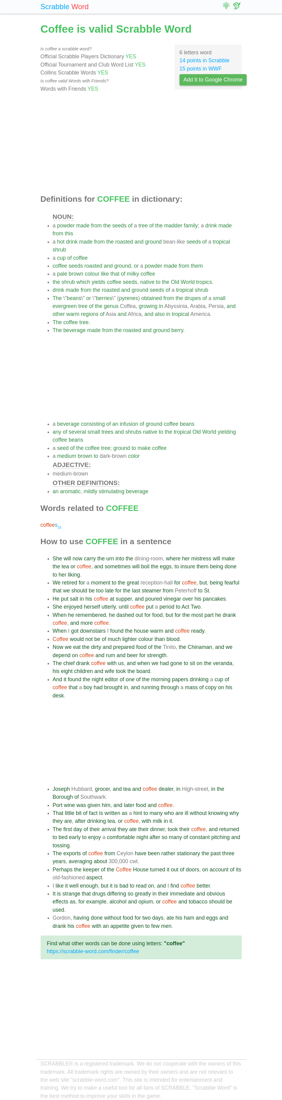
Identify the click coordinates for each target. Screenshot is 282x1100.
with (111, 663)
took (121, 671)
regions (89, 314)
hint (138, 813)
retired (69, 583)
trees (107, 432)
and (139, 242)
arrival (109, 829)
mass (191, 687)
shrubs (133, 432)
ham (189, 918)
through (170, 687)
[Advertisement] (141, 143)
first (67, 829)
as (124, 813)
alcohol (118, 902)
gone (176, 663)
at (112, 599)
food (157, 615)
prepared (123, 647)
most (197, 615)
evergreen (65, 306)
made (83, 226)
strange (71, 894)
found (116, 631)
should (79, 591)
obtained (151, 298)
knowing (218, 813)
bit (79, 813)
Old (175, 282)
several (77, 432)
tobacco (198, 902)
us (121, 663)
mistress (201, 558)
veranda (223, 663)
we (66, 591)
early (74, 837)
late (109, 591)
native (147, 282)
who (169, 813)
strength (156, 655)
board (143, 671)
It (54, 894)
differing (116, 894)
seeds (119, 226)
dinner (157, 829)
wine (69, 805)
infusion (129, 424)
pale (62, 274)
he (71, 615)
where (173, 558)
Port (57, 805)
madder (173, 226)
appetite (120, 926)
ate (133, 829)
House (140, 870)
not (89, 639)
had (164, 663)
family (191, 226)
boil (145, 566)
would (77, 639)
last (136, 591)
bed (63, 837)
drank (229, 615)
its (238, 870)
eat (76, 647)
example (96, 902)
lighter (129, 639)
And (57, 679)
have (140, 853)
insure (187, 566)
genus (111, 306)
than (160, 639)
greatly (143, 894)
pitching (220, 837)
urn (110, 558)
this (69, 233)
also (160, 314)
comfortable (121, 837)
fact (93, 813)
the (107, 226)
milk (157, 821)
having (81, 918)
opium (145, 902)
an (115, 424)
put (64, 599)
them (197, 266)
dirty (96, 647)
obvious (216, 894)
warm (73, 314)
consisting (93, 424)
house (141, 631)
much (114, 639)
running (150, 687)
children (83, 671)
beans (74, 298)
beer (132, 655)
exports (72, 853)
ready (197, 631)
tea (65, 566)
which (83, 282)
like (105, 274)
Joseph (61, 789)
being (216, 566)
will (67, 558)
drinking (199, 679)
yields (98, 282)
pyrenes (128, 298)
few (155, 926)
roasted (124, 242)
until (123, 607)
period (166, 607)
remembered (91, 615)
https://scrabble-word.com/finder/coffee (93, 951)
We (57, 583)
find (174, 886)
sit (192, 663)
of (130, 226)
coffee (80, 258)
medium (66, 456)
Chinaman (200, 647)
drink (211, 226)
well (73, 886)
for (82, 583)
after (80, 821)
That (58, 813)
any (57, 432)
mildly (90, 491)
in (161, 306)
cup (61, 258)
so (165, 837)
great (133, 583)
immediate (182, 894)
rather (168, 853)
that (114, 274)
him (106, 805)
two (146, 918)
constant (200, 837)
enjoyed (73, 607)
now (77, 558)
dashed (125, 615)
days (157, 918)
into (120, 558)
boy (88, 687)
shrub (59, 250)
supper (124, 599)
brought (113, 687)
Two (195, 607)
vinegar (172, 599)
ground (153, 242)
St (206, 591)
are (179, 813)
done (231, 566)
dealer (166, 789)
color (134, 456)
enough (89, 886)
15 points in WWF (201, 69)
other (59, 314)
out (139, 615)
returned (229, 829)
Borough (63, 797)
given (93, 805)
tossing (61, 845)
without (198, 813)
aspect (94, 877)
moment (100, 583)
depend (62, 655)
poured (153, 599)
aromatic (70, 491)
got (74, 631)
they (58, 821)
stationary (188, 853)
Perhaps (63, 870)
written (112, 813)
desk (58, 696)
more (86, 623)
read (141, 886)
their (95, 829)
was (81, 805)
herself (92, 607)
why (234, 813)
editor (111, 679)
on (75, 655)
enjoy (94, 837)
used (58, 910)
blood (173, 639)
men (166, 926)
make (144, 448)
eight (67, 671)
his (88, 599)
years (59, 861)
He (56, 599)
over (188, 599)
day (77, 829)
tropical (221, 242)
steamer (151, 591)
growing (148, 306)
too (99, 591)
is (101, 813)
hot (60, 242)
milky (133, 274)
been (154, 853)
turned (157, 870)
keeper (91, 870)
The (57, 298)
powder (66, 226)
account (219, 870)
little (69, 813)
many (155, 813)
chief (69, 663)
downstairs (93, 631)
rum (110, 655)
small (219, 298)
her (186, 558)
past (216, 853)
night (97, 679)
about (100, 861)
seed (63, 448)
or (136, 266)
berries (104, 298)
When (60, 615)
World (188, 282)
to (158, 282)
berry (177, 330)
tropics (204, 282)
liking (74, 575)
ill (186, 813)
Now (58, 647)
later (129, 805)
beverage (74, 330)
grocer (102, 789)
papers (180, 679)
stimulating (111, 491)
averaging (80, 861)
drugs (99, 894)
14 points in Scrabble (205, 60)
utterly (109, 607)
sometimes (117, 566)
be (92, 591)
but (203, 583)
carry (90, 558)
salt (74, 599)
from (96, 226)
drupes (192, 298)
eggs (165, 566)
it (65, 679)
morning (160, 679)
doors (192, 870)
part (208, 615)
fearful (231, 583)
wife (109, 671)
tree (143, 226)
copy (210, 687)
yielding (227, 432)
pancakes (214, 599)
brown (76, 274)
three (228, 853)
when (143, 663)
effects (61, 902)
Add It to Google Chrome (213, 80)
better (203, 886)
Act (185, 607)
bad (124, 886)
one (130, 679)
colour (92, 274)
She (57, 558)
